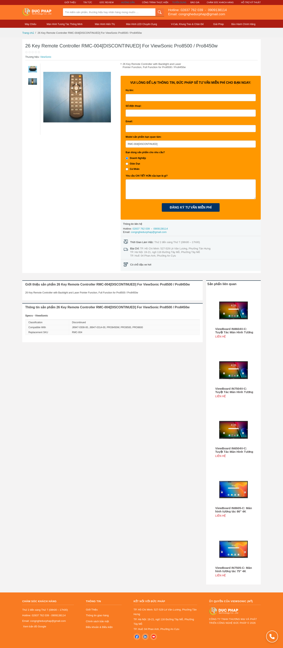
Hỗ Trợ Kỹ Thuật (251, 2)
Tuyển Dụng (179, 2)
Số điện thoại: (134, 106)
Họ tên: (130, 90)
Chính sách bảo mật (97, 621)
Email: (129, 121)
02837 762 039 (192, 10)
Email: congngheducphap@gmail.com (196, 14)
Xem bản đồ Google (34, 626)
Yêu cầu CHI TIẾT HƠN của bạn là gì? (147, 175)
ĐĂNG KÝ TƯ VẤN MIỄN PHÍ (191, 207)
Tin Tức (87, 2)
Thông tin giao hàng (97, 615)
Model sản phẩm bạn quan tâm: (143, 137)
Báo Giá (194, 2)
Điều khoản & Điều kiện (99, 627)
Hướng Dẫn (128, 2)
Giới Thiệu (70, 2)
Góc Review (107, 2)
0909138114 (217, 10)
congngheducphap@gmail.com (149, 232)
